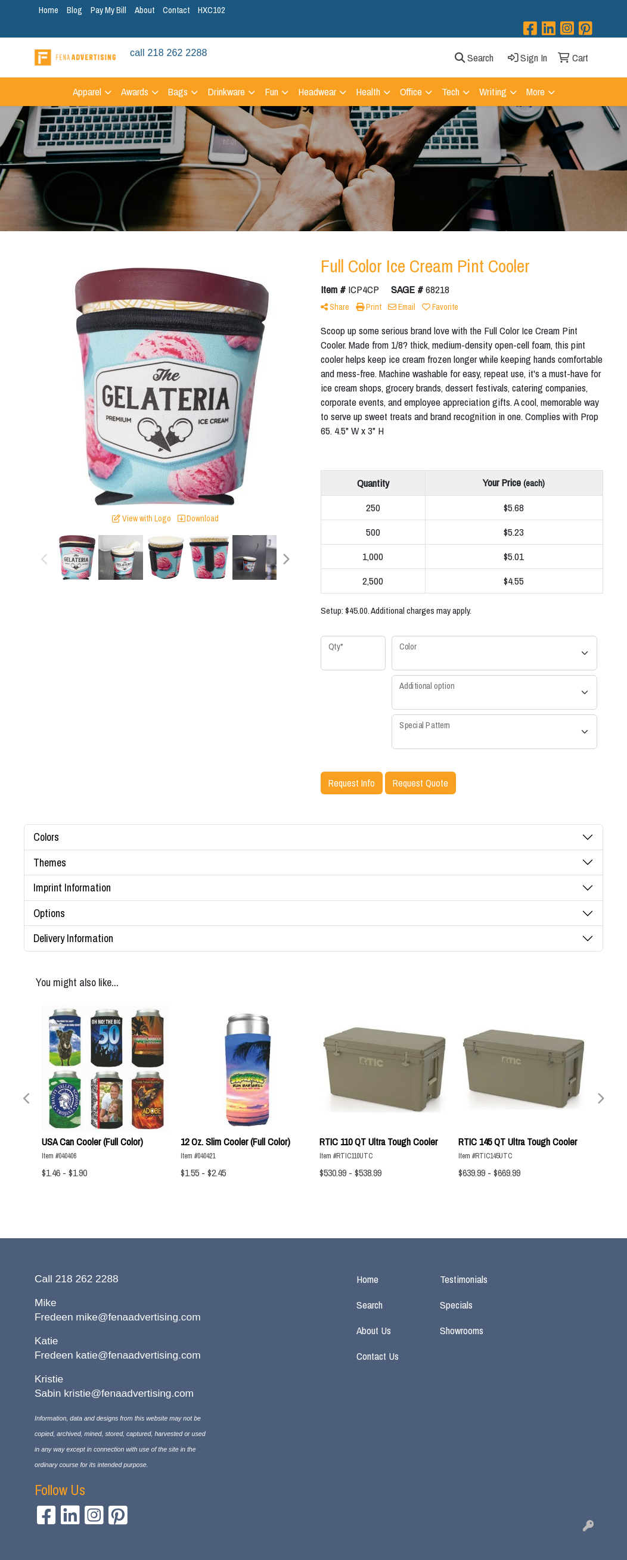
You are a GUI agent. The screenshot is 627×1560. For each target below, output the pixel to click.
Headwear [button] (317, 91)
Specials (456, 1305)
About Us (373, 1330)
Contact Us (377, 1356)
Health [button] (368, 91)
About (144, 10)
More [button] (535, 91)
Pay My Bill (108, 10)
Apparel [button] (87, 91)
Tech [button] (451, 91)
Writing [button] (493, 91)
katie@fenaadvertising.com (138, 1355)
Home (48, 10)
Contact (176, 10)
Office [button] (411, 91)
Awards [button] (134, 91)
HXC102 (211, 10)
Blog (74, 10)
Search (369, 1305)
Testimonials (464, 1279)
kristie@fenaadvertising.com (129, 1393)
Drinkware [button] (226, 91)
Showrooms (461, 1330)
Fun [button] (271, 91)
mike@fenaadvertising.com (138, 1317)
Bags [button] (178, 91)
